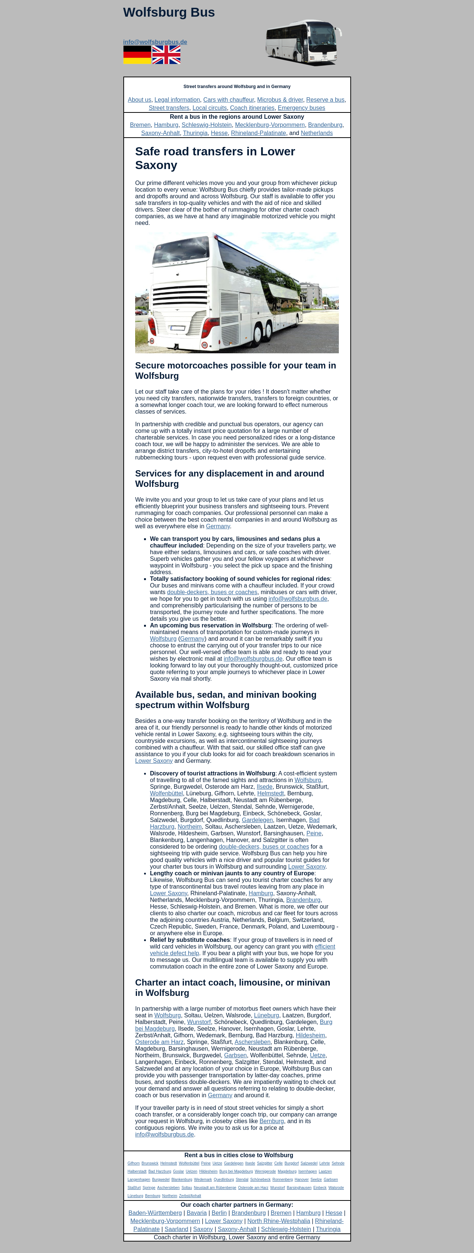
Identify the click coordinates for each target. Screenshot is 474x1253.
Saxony (203, 1229)
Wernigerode (265, 1171)
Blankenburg (181, 1180)
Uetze (318, 1055)
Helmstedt (270, 793)
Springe (149, 1188)
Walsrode (336, 1188)
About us (139, 100)
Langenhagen (139, 1180)
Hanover (302, 1180)
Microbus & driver (280, 100)
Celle (278, 1163)
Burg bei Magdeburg (236, 1171)
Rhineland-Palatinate (258, 133)
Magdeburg (287, 1171)
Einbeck (320, 1188)
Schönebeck (260, 1180)
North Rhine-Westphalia (278, 1221)
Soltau (186, 1188)
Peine (313, 833)
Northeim (190, 826)
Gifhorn (134, 1163)
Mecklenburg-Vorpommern (270, 125)
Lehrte (324, 1163)
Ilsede (265, 787)
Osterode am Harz (159, 1042)
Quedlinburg (224, 1180)
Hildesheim (310, 1035)
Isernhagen (307, 1171)
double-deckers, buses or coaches (212, 592)
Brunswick (149, 1163)
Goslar (178, 1171)
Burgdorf (291, 1163)
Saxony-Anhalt (160, 133)
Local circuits (210, 108)
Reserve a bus (325, 100)
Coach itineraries (252, 108)
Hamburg (166, 125)
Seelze (316, 1180)
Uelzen (191, 1171)
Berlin (219, 1213)
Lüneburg (266, 1015)
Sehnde (338, 1163)
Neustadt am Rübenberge (215, 1188)
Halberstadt (137, 1171)
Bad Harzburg (159, 1171)
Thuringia (195, 133)
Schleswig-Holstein (207, 125)
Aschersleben (253, 1042)
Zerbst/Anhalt (190, 1196)
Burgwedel (161, 1180)
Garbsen (235, 1055)
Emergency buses (301, 108)
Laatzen (325, 1171)
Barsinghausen (299, 1188)
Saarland (176, 1229)
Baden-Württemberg (155, 1213)
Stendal (242, 1180)
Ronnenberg (283, 1180)
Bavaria (197, 1213)
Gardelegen (257, 820)
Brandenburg (325, 125)
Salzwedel (309, 1163)
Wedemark (203, 1180)
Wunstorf (199, 1022)
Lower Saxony (154, 761)
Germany (218, 526)
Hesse (219, 133)
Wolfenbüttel (166, 793)
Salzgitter (265, 1163)
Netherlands (317, 133)
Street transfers (169, 108)
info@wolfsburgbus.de (155, 42)
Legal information (177, 100)
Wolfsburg (163, 639)
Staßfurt (134, 1188)
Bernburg (272, 1121)
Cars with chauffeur (228, 100)
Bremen (140, 125)
